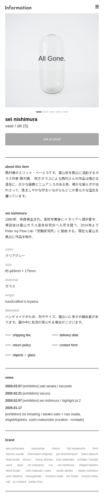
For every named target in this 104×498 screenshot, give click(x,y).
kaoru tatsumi (90, 454)
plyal (20, 465)
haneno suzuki (15, 454)
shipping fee (22, 335)
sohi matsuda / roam (38, 470)
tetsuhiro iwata (54, 476)
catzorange (38, 448)
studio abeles (64, 470)
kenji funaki (13, 459)
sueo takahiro (14, 476)
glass (31, 355)
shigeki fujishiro (88, 465)
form (95, 448)
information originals (39, 454)
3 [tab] (52, 111)
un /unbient (19, 481)
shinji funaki (13, 470)
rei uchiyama (36, 465)
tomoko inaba (90, 476)
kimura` (27, 459)
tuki (8, 481)
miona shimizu (44, 459)
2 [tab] (45, 111)
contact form (69, 345)
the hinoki (72, 476)
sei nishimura (21, 119)
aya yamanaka (15, 448)
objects (18, 355)
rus (51, 465)
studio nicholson (88, 470)
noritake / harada (87, 459)
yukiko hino (35, 481)
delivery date (69, 335)
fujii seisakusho (76, 448)
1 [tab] (39, 111)
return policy (22, 345)
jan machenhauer (67, 454)
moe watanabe (65, 459)
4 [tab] (59, 111)
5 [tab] (65, 111)
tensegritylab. (34, 476)
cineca (56, 448)
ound (9, 465)
